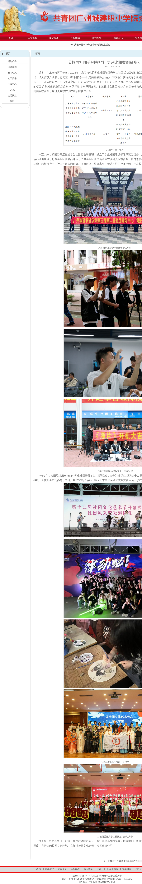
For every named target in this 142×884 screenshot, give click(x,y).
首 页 (38, 869)
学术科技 (113, 869)
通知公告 (12, 61)
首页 (11, 38)
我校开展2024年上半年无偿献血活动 (94, 44)
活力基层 (96, 38)
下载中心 (12, 84)
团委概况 (32, 38)
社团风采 (12, 78)
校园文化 (118, 38)
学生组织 (75, 38)
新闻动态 (12, 73)
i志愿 (12, 90)
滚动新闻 (12, 67)
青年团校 (126, 869)
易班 (12, 101)
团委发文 (53, 38)
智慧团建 (12, 95)
